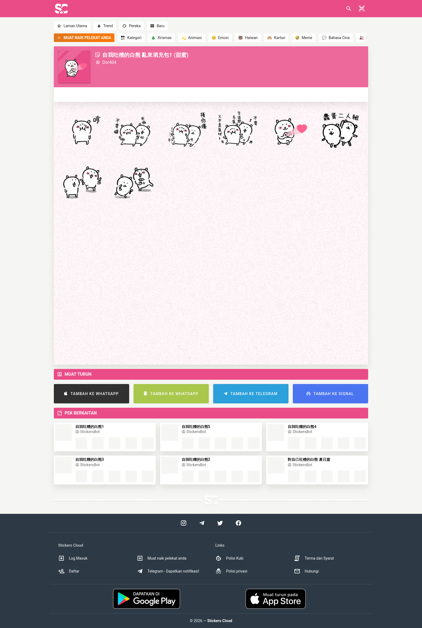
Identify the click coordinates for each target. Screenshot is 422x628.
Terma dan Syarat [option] (314, 558)
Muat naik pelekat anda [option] (162, 558)
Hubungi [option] (306, 571)
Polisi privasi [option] (231, 571)
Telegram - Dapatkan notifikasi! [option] (168, 571)
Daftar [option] (68, 571)
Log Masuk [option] (72, 558)
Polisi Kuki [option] (229, 558)
